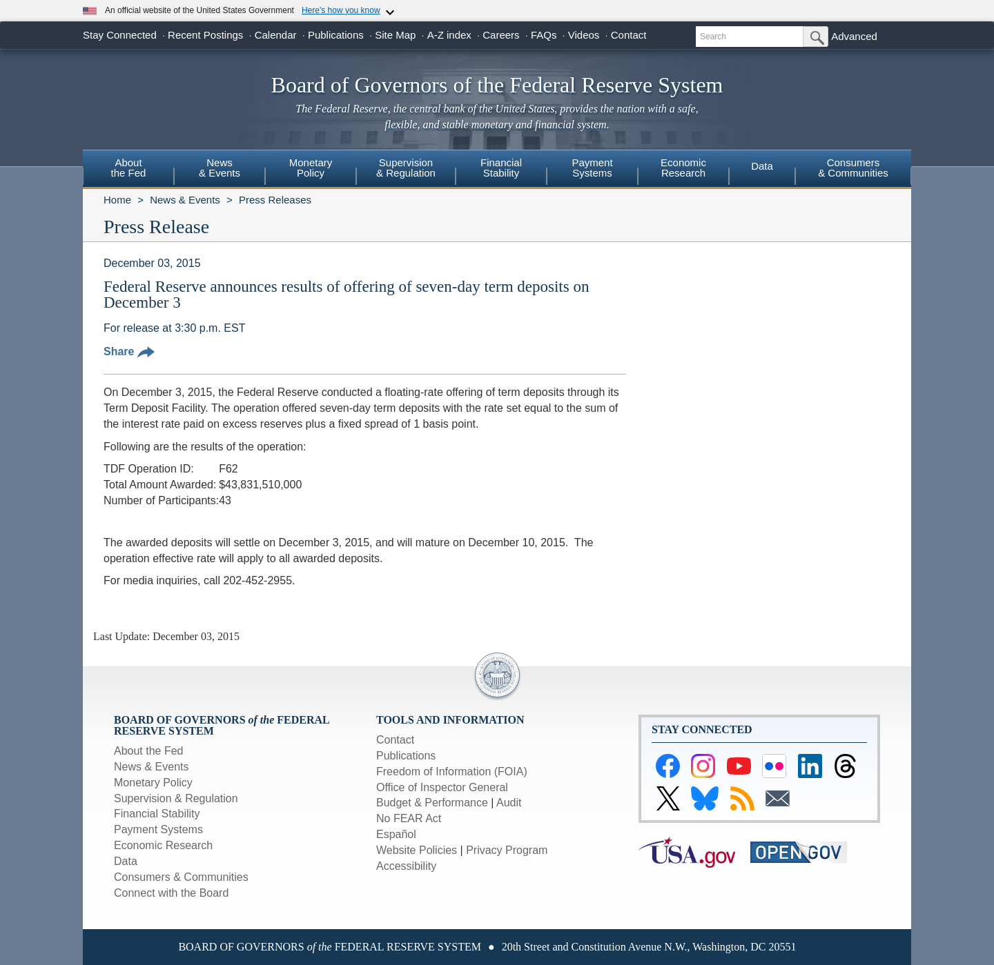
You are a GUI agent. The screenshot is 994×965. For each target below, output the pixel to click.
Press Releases (275, 200)
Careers (501, 35)
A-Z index (449, 35)
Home (117, 200)
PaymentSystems (592, 168)
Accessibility (406, 866)
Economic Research (163, 845)
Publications (336, 35)
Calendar (276, 35)
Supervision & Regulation (176, 798)
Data (762, 166)
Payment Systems (158, 829)
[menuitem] (128, 169)
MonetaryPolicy (311, 168)
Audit (508, 802)
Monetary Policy (153, 782)
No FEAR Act (408, 818)
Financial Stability (157, 813)
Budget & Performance (432, 802)
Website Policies (416, 850)
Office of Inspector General (442, 787)
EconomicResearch (683, 168)
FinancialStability (501, 168)
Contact (629, 35)
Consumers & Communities (853, 168)
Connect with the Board (171, 893)
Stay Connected (120, 35)
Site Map (395, 35)
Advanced (854, 36)
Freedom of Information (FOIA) (451, 771)
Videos (584, 35)
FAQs (544, 35)
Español (396, 834)
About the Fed (149, 751)
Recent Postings (205, 35)
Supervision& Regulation (406, 168)
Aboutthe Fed (128, 168)
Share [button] (129, 351)
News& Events (219, 168)
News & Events (185, 200)
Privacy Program (506, 850)
